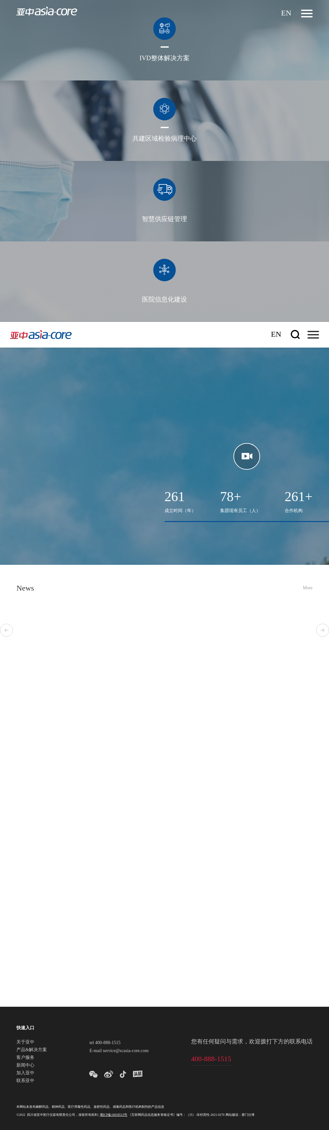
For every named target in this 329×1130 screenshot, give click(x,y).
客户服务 (25, 1058)
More (307, 588)
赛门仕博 (248, 1115)
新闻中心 (25, 1065)
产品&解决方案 (31, 1050)
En (286, 13)
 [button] (6, 630)
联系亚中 (25, 1081)
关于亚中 (25, 1042)
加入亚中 (25, 1073)
